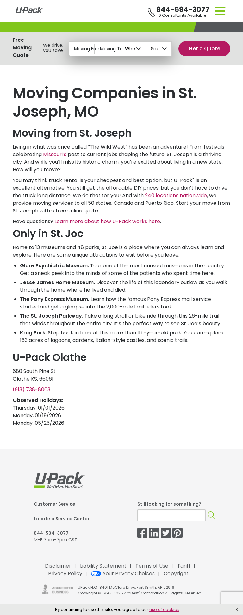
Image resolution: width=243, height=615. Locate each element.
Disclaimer (58, 565)
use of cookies (164, 609)
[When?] (133, 48)
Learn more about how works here (107, 221)
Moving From (88, 49)
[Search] (211, 515)
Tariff (183, 565)
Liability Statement (103, 565)
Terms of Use (151, 565)
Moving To (111, 49)
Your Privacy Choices (123, 573)
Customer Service (54, 504)
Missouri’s (54, 154)
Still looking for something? (169, 504)
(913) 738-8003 (31, 389)
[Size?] (159, 48)
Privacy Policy (65, 573)
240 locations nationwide (176, 195)
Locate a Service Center (62, 518)
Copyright (176, 573)
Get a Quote (204, 48)
